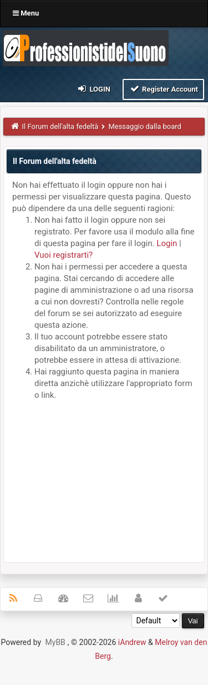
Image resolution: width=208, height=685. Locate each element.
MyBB (55, 642)
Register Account (163, 88)
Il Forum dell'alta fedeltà (60, 126)
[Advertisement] (104, 478)
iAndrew (132, 642)
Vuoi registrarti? (63, 255)
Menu (26, 13)
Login (93, 88)
